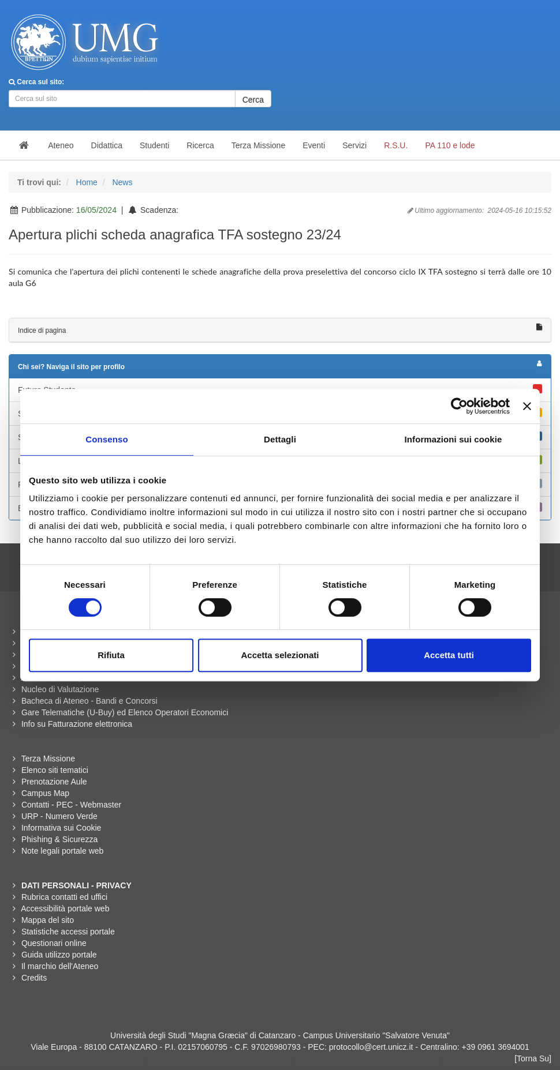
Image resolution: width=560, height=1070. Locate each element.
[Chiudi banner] (527, 406)
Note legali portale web (62, 850)
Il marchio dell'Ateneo (59, 966)
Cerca (253, 99)
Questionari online (54, 943)
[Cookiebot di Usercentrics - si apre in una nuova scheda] (459, 406)
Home (87, 182)
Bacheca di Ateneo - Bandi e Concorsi (89, 700)
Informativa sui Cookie (61, 827)
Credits (34, 977)
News (122, 182)
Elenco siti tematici (54, 770)
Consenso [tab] (106, 439)
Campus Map (45, 793)
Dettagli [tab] (280, 439)
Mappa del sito (47, 920)
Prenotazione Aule (54, 781)
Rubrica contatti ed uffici (64, 897)
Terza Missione (48, 758)
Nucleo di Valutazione (60, 689)
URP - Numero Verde (59, 816)
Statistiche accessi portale (68, 931)
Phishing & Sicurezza (59, 839)
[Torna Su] (532, 1058)
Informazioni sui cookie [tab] (453, 439)
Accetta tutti (449, 655)
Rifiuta (111, 655)
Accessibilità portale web (65, 908)
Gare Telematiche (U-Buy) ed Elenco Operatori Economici (124, 712)
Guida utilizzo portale (59, 954)
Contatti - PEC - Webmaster (71, 804)
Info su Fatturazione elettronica (76, 724)
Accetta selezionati (280, 655)
